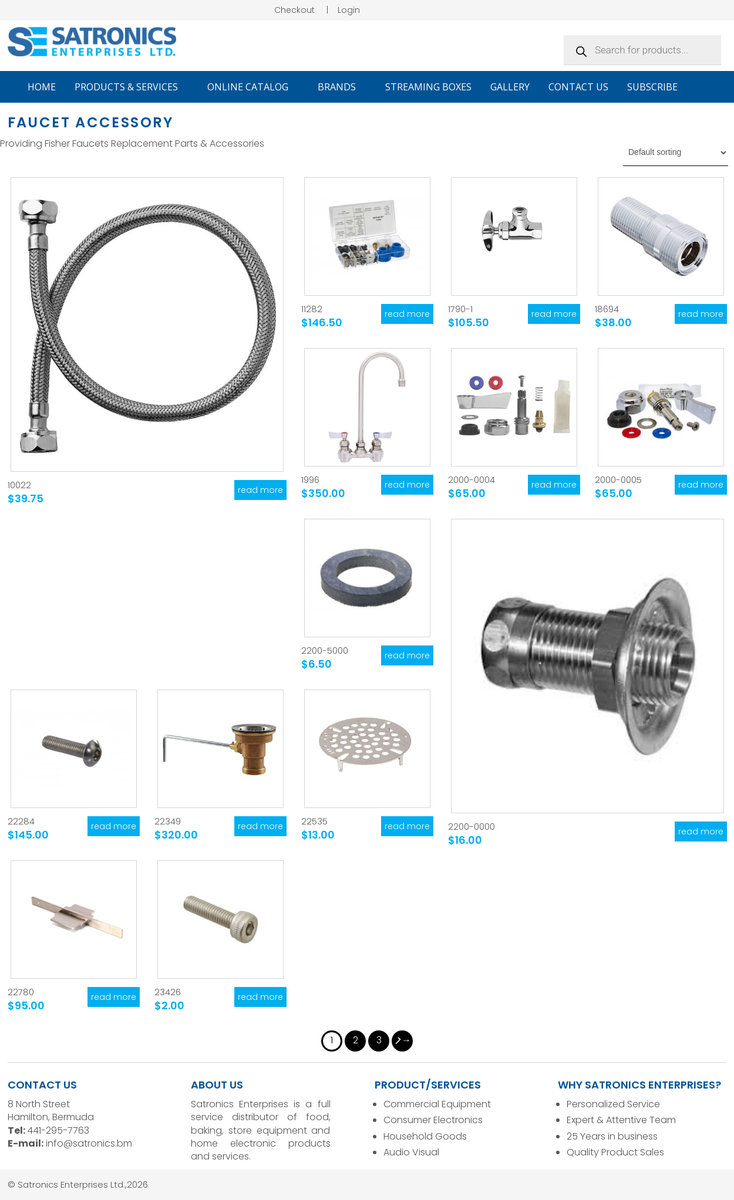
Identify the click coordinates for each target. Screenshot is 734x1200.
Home (42, 86)
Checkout (294, 10)
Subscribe (652, 86)
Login (349, 10)
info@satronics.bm (89, 1143)
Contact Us (578, 86)
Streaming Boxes (428, 86)
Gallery (510, 86)
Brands (342, 86)
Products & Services (131, 86)
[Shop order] (675, 152)
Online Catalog (253, 86)
